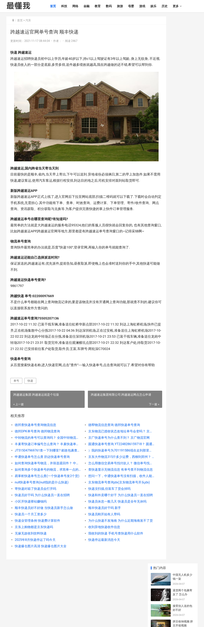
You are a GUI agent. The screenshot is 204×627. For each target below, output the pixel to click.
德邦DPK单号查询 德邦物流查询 (37, 458)
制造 (166, 604)
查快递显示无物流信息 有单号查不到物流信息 (105, 497)
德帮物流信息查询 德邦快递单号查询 (103, 452)
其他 (192, 604)
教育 (104, 6)
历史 (171, 6)
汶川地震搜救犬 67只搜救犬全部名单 (183, 262)
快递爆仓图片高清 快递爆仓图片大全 (41, 573)
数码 (115, 6)
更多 (182, 6)
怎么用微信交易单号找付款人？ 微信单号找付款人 (105, 490)
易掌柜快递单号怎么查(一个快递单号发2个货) (43, 503)
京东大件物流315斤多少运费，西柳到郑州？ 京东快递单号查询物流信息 (105, 484)
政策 (149, 604)
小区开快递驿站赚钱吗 (31, 529)
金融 (92, 6)
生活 (157, 604)
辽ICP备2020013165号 (68, 620)
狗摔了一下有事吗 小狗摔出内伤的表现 (183, 278)
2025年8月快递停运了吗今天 (35, 567)
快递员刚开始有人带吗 (93, 541)
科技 (70, 6)
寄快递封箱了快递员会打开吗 (35, 516)
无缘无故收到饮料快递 (31, 561)
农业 (175, 604)
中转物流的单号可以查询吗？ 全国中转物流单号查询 (43, 465)
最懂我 (10, 604)
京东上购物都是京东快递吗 (34, 554)
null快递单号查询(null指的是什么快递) (42, 510)
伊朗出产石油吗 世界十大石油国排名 (182, 140)
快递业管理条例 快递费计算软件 (37, 548)
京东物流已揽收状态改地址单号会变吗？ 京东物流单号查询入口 (105, 458)
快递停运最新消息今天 (93, 567)
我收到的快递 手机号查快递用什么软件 (104, 561)
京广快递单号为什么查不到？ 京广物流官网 (105, 465)
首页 (59, 6)
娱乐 (159, 6)
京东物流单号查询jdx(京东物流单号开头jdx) (105, 510)
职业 (140, 604)
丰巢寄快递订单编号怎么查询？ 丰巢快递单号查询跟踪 (43, 471)
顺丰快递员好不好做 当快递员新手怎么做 (43, 535)
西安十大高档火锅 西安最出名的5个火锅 (183, 200)
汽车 (28, 20)
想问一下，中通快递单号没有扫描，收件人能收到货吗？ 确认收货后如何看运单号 (105, 503)
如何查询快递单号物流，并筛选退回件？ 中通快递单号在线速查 (43, 490)
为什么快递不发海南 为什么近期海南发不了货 (105, 548)
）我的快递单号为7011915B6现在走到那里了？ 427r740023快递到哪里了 (105, 478)
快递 (30, 408)
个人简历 (12, 609)
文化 (132, 604)
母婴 (137, 6)
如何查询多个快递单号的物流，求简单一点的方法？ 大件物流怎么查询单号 (43, 497)
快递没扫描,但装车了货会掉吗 (98, 516)
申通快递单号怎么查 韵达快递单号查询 (42, 484)
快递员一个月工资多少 (31, 541)
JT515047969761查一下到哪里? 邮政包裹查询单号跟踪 (43, 478)
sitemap (84, 620)
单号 (16, 408)
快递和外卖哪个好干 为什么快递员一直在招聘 (105, 522)
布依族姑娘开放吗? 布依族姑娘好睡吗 (183, 231)
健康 (183, 604)
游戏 (148, 6)
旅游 (126, 6)
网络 (81, 6)
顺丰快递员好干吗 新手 (93, 535)
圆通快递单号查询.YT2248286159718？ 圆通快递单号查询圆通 (105, 471)
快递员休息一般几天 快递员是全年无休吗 (105, 529)
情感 (106, 604)
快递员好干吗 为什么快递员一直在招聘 (42, 522)
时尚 (123, 604)
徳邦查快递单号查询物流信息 (35, 452)
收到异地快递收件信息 (93, 554)
